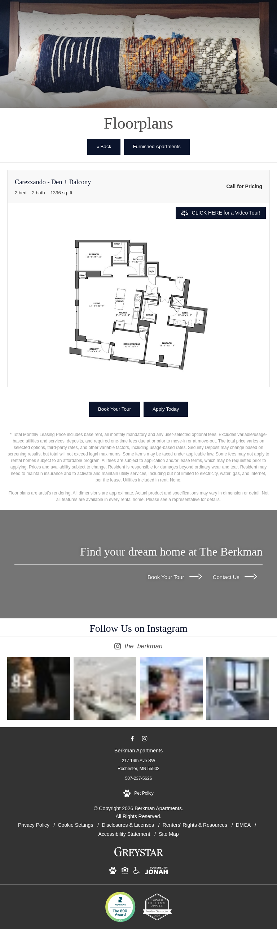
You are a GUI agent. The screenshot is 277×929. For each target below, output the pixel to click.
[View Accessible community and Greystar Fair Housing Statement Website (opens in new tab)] (136, 872)
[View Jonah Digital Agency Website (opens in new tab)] (156, 872)
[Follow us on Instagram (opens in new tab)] (144, 738)
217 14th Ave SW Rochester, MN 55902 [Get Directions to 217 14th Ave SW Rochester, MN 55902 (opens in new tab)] (138, 764)
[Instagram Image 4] (237, 688)
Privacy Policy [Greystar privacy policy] (33, 825)
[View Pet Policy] (138, 794)
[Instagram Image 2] (105, 688)
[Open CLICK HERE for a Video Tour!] (221, 213)
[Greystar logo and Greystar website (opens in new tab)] (138, 855)
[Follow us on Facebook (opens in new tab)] (132, 738)
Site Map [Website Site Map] (169, 834)
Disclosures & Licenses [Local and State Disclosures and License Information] (128, 825)
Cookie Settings (76, 825)
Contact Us (235, 577)
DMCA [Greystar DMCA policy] (244, 825)
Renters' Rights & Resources (196, 825)
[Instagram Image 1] (38, 688)
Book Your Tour (175, 577)
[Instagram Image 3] (171, 688)
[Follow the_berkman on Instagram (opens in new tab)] (138, 637)
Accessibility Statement (125, 834)
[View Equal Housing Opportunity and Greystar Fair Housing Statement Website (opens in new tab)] (125, 872)
